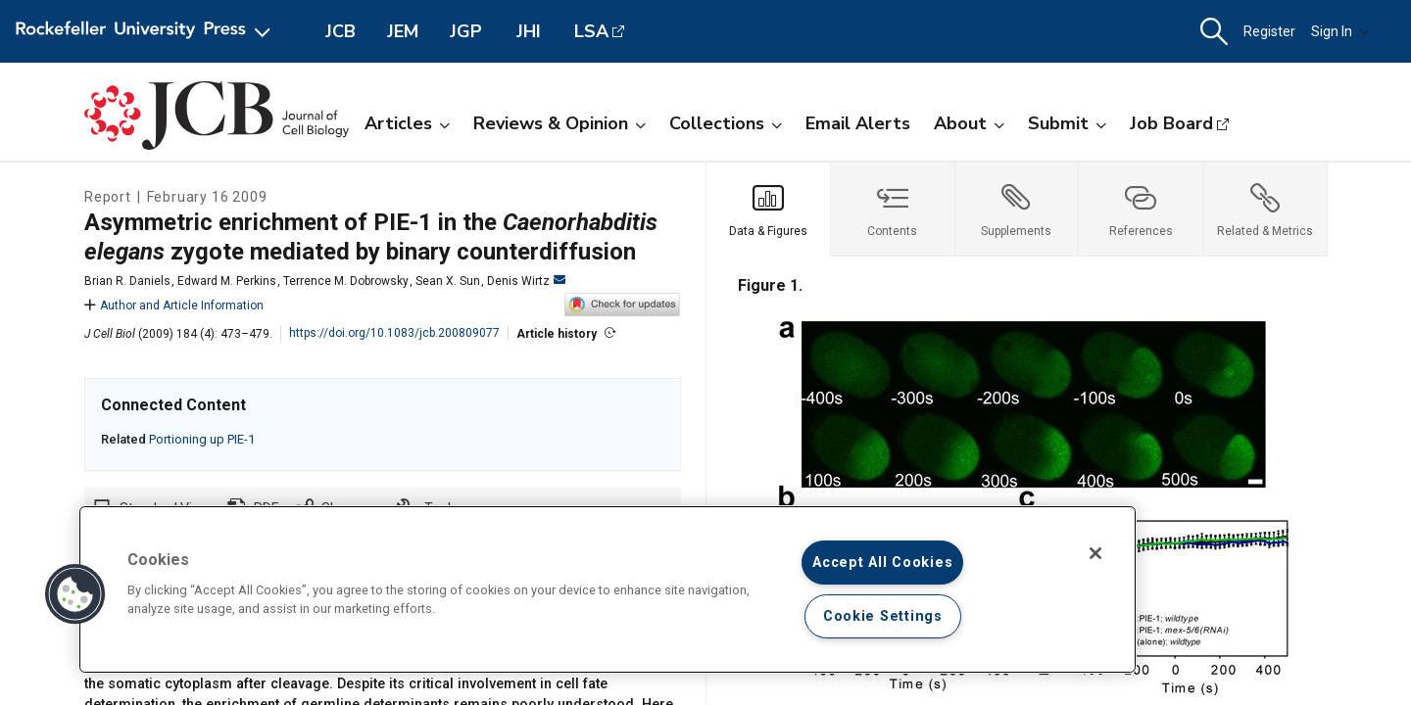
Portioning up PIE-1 (202, 439)
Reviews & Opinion (559, 123)
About (969, 123)
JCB (340, 31)
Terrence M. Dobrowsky (346, 281)
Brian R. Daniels (127, 281)
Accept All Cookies (882, 562)
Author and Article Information (174, 305)
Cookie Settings (883, 616)
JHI (528, 31)
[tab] (768, 210)
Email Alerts (857, 123)
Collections (725, 123)
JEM (402, 31)
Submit (1067, 123)
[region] (607, 589)
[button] (1214, 32)
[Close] (1095, 553)
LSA (591, 31)
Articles (407, 123)
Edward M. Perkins (226, 281)
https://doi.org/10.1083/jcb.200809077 (394, 333)
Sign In (1340, 31)
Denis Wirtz (526, 281)
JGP (466, 31)
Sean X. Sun (447, 281)
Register (1269, 31)
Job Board (1171, 123)
